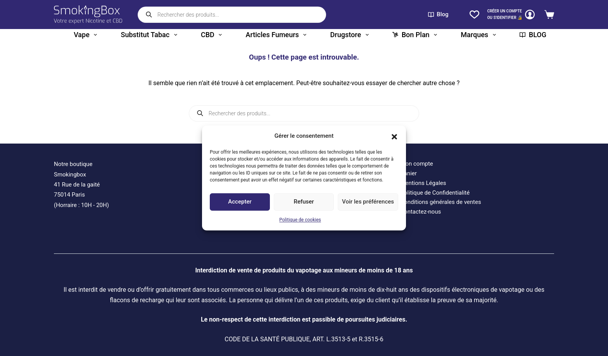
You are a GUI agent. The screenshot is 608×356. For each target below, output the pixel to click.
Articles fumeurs (278, 34)
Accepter (239, 202)
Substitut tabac (150, 34)
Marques (480, 34)
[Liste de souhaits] (474, 14)
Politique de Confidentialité (435, 192)
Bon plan (416, 34)
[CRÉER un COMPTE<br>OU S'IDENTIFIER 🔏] (511, 14)
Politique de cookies (300, 219)
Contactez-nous (420, 211)
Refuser (304, 202)
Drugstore (351, 34)
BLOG (533, 35)
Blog (438, 14)
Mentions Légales (423, 183)
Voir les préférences (368, 202)
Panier (408, 173)
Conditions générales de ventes (440, 202)
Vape (87, 34)
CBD (213, 34)
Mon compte (416, 163)
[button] (394, 136)
